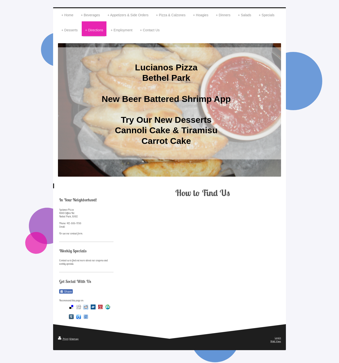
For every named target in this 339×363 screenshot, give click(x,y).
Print (63, 338)
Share (66, 291)
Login (278, 337)
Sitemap (74, 338)
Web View (275, 341)
